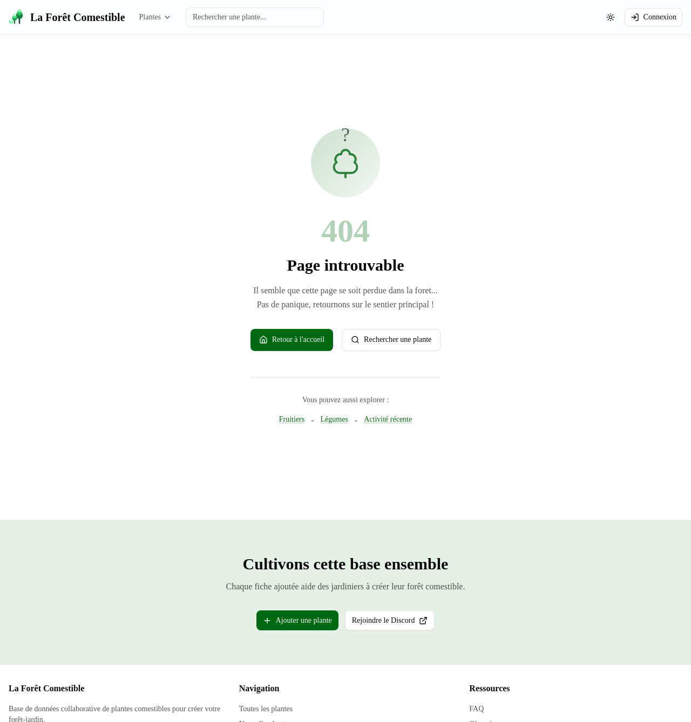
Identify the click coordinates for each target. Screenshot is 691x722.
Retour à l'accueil (291, 339)
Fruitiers (291, 419)
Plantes (155, 17)
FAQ (476, 708)
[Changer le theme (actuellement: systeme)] (610, 17)
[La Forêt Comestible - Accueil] (67, 17)
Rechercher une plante (391, 339)
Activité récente (388, 419)
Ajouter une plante (297, 620)
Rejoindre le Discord (393, 622)
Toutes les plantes (266, 708)
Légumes (334, 419)
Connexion (653, 17)
